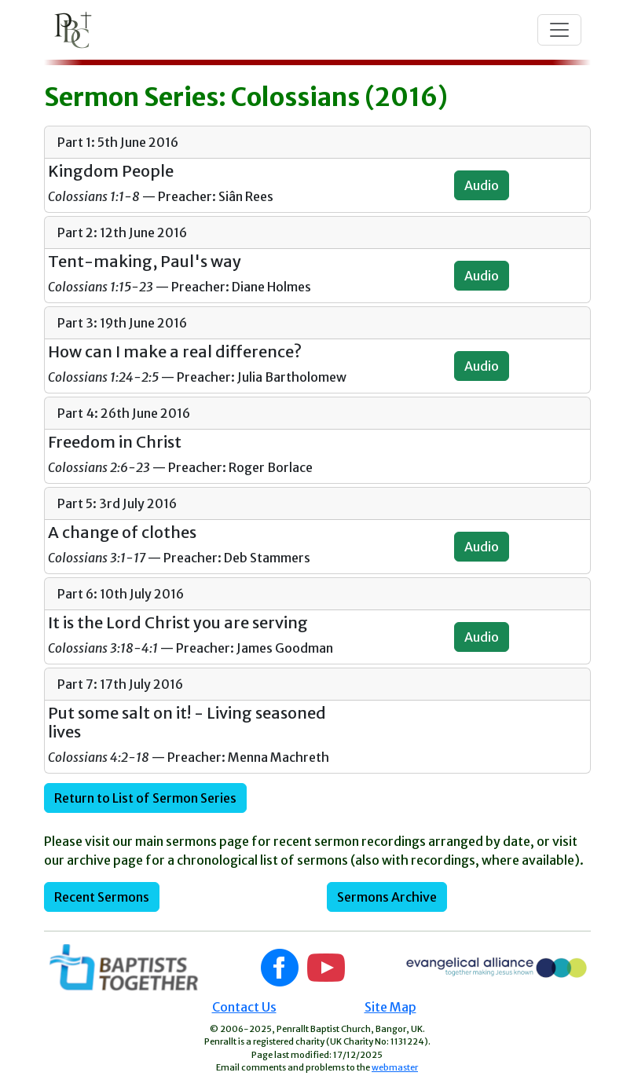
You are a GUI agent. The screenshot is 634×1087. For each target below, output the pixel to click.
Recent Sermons (101, 897)
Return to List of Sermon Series (145, 798)
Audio (481, 185)
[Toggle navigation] (559, 30)
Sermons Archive (387, 897)
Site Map (390, 1007)
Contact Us (244, 1007)
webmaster (395, 1067)
